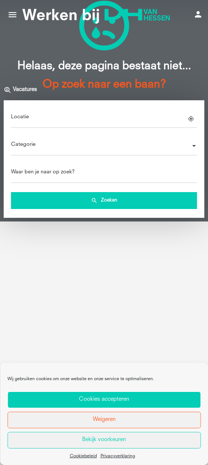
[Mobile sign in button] (198, 14)
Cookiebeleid (83, 456)
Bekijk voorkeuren (104, 440)
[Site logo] (98, 15)
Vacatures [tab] (20, 90)
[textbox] (104, 146)
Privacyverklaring (118, 456)
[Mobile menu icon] (12, 14)
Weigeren (104, 419)
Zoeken (104, 200)
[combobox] (104, 146)
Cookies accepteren (104, 399)
